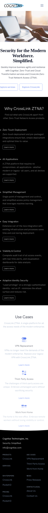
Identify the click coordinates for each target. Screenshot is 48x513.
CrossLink (7, 458)
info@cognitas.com (12, 447)
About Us (31, 491)
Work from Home (35, 468)
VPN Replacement (35, 458)
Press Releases (34, 480)
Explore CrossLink (28, 87)
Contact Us (32, 496)
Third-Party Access (36, 463)
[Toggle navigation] (42, 5)
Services (6, 466)
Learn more (9, 150)
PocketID (7, 485)
